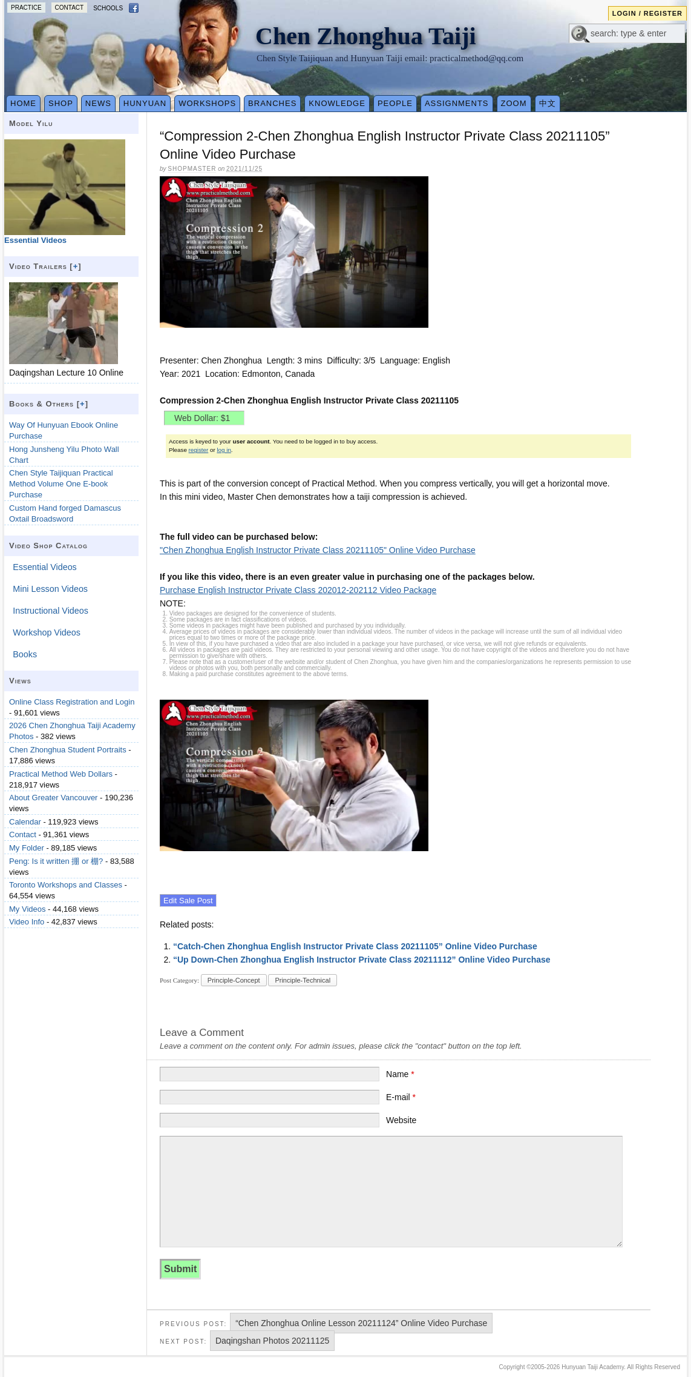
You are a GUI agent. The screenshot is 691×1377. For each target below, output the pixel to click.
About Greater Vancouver (53, 797)
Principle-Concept (234, 980)
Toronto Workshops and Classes (65, 884)
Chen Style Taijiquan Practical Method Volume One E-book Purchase (61, 483)
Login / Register (647, 13)
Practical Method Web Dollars (61, 773)
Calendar (25, 821)
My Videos (27, 909)
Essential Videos (44, 567)
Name (400, 1074)
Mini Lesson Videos (50, 589)
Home (23, 103)
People (395, 103)
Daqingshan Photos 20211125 (272, 1340)
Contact (69, 7)
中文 (547, 103)
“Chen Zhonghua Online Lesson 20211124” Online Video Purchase (361, 1323)
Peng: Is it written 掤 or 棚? (56, 861)
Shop (60, 103)
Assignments (457, 103)
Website (401, 1120)
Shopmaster (192, 168)
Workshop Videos (46, 632)
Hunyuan (144, 103)
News (98, 103)
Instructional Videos (50, 611)
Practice (26, 7)
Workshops (207, 103)
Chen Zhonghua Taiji (365, 36)
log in (224, 449)
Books (25, 654)
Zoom (514, 103)
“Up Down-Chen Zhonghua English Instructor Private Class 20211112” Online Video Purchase (362, 959)
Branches (272, 103)
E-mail (401, 1097)
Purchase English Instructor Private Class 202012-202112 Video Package (298, 590)
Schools (108, 8)
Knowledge (337, 103)
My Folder (26, 847)
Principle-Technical (302, 980)
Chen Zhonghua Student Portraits (67, 749)
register (199, 449)
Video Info (26, 921)
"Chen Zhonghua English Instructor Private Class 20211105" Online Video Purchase (318, 550)
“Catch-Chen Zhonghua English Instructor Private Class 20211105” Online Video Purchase (355, 946)
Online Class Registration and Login (71, 701)
